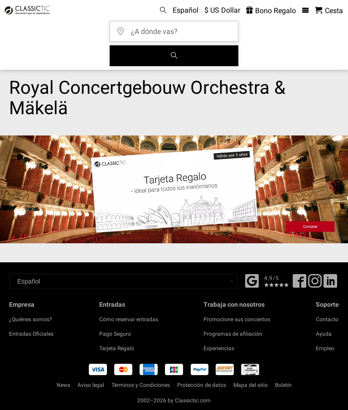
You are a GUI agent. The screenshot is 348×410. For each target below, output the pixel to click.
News (63, 385)
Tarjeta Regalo (116, 348)
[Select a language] (123, 281)
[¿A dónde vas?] (176, 28)
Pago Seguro (115, 334)
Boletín (283, 385)
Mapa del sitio (250, 385)
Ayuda (324, 334)
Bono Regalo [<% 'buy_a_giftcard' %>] (271, 10)
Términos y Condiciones (140, 385)
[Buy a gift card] (174, 189)
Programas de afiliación (232, 334)
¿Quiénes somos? (30, 319)
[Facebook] (252, 280)
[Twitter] (315, 284)
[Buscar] (174, 55)
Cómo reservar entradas (128, 319)
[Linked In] (330, 284)
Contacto (327, 319)
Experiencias (218, 348)
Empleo (325, 348)
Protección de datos (201, 385)
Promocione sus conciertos (236, 319)
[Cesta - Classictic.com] (329, 10)
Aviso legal (90, 385)
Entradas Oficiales (31, 334)
